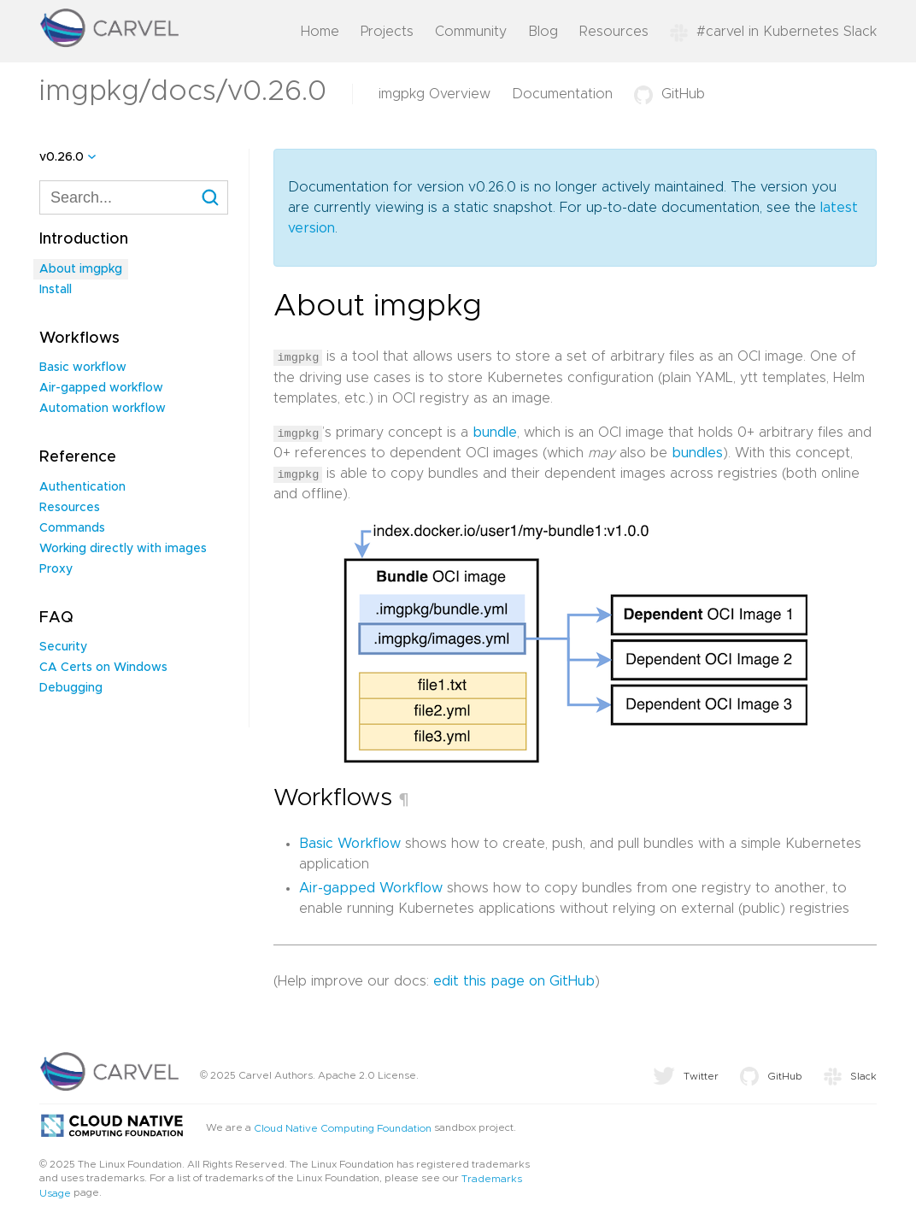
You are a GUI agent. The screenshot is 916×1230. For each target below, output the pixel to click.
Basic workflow (82, 368)
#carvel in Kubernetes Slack (773, 31)
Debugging (71, 688)
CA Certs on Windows (103, 668)
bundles (697, 452)
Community (471, 31)
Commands (72, 528)
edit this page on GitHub (514, 980)
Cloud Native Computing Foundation (343, 1127)
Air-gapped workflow (101, 388)
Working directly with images (123, 549)
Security (63, 647)
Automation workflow (102, 409)
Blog (543, 31)
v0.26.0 (61, 157)
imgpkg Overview (434, 94)
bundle (495, 431)
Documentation (562, 94)
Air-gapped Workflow (371, 887)
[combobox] (133, 197)
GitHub (669, 94)
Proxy (56, 569)
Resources (614, 31)
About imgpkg (80, 269)
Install (55, 290)
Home (320, 31)
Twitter (686, 1075)
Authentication (82, 487)
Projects (387, 31)
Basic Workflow (350, 843)
